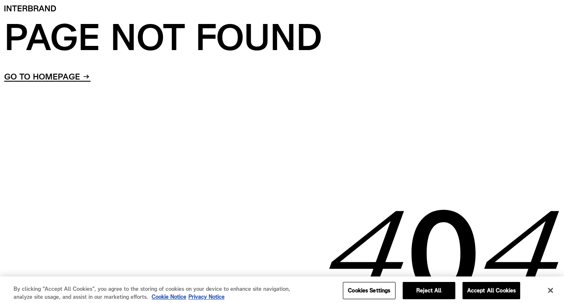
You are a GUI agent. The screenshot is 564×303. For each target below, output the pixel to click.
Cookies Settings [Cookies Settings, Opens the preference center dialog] (369, 292)
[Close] (550, 292)
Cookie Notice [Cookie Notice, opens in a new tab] (169, 298)
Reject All (428, 292)
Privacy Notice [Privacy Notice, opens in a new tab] (206, 298)
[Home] (30, 8)
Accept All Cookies (491, 292)
